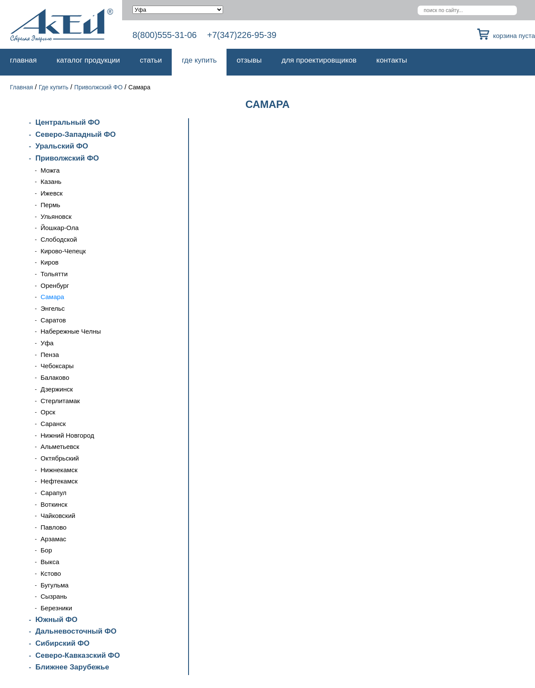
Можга (50, 170)
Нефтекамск (59, 481)
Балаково (55, 377)
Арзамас (53, 539)
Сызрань (54, 596)
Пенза (50, 354)
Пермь (50, 204)
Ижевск (52, 193)
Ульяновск (56, 216)
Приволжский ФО (98, 87)
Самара (52, 296)
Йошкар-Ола (60, 227)
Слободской (59, 239)
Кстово (51, 573)
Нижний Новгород (67, 435)
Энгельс (53, 308)
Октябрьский (60, 458)
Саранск (53, 423)
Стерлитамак (60, 400)
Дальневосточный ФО (75, 631)
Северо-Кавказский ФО (77, 655)
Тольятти (54, 274)
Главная (23, 60)
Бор (46, 550)
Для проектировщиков (319, 60)
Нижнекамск (59, 469)
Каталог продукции (88, 60)
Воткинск (54, 504)
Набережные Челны (71, 331)
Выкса (50, 561)
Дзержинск (57, 389)
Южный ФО (56, 619)
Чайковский (58, 515)
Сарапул (53, 492)
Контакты (391, 60)
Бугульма (55, 585)
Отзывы (248, 60)
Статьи (151, 60)
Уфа (47, 343)
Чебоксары (57, 365)
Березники (56, 608)
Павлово (53, 527)
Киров (50, 262)
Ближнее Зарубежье (72, 667)
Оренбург (55, 285)
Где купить (199, 60)
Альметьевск (60, 446)
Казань (51, 181)
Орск (48, 412)
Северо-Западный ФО (75, 134)
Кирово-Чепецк (63, 251)
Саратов (53, 320)
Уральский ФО (61, 146)
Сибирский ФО (62, 643)
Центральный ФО (67, 122)
